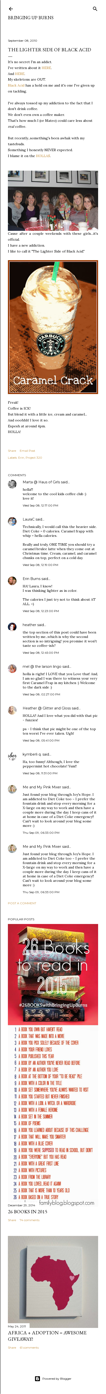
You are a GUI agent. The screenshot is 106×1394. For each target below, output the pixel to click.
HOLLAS (43, 156)
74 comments (29, 1220)
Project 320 (34, 457)
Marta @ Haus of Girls (41, 482)
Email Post (27, 451)
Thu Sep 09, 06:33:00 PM (41, 832)
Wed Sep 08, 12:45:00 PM (41, 652)
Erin (21, 457)
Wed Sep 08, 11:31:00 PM (40, 773)
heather (29, 625)
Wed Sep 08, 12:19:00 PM (40, 565)
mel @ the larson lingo (42, 666)
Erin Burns (31, 579)
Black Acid (16, 85)
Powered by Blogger (53, 1379)
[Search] (95, 8)
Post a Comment (22, 903)
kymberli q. (32, 754)
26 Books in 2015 (27, 1211)
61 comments (29, 1347)
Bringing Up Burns (30, 17)
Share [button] (12, 451)
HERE (46, 68)
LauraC (29, 519)
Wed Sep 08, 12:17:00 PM (40, 505)
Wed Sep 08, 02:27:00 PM (41, 694)
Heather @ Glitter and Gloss (47, 708)
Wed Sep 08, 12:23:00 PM (41, 611)
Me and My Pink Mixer (42, 787)
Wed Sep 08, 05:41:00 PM (41, 740)
